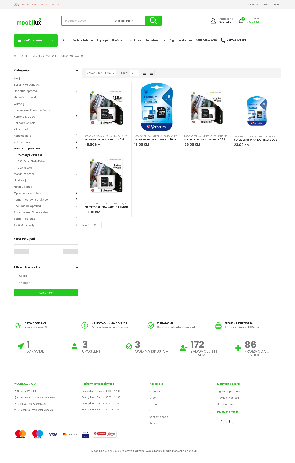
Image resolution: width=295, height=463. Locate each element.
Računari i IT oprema (27, 206)
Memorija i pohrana (113, 136)
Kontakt (154, 410)
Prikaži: (124, 73)
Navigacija (20, 180)
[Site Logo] (29, 21)
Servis (153, 423)
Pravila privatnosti (228, 398)
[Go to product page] (106, 107)
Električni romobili (25, 97)
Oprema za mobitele (27, 193)
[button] (144, 73)
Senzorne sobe (158, 417)
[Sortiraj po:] (101, 73)
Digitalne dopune (180, 40)
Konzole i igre (22, 136)
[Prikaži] (134, 73)
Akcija (17, 78)
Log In (276, 4)
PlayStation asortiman (126, 40)
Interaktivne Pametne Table (32, 110)
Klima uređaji (22, 129)
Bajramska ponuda (26, 85)
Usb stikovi (24, 168)
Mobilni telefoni (83, 40)
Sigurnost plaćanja (228, 391)
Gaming (19, 104)
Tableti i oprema (24, 219)
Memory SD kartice (30, 155)
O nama (154, 404)
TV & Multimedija (24, 225)
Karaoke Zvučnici (25, 123)
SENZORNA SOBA (206, 40)
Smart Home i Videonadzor (31, 212)
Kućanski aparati (25, 142)
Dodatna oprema (93, 136)
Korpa (265, 4)
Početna (154, 391)
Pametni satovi (155, 40)
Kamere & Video (24, 116)
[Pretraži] (153, 20)
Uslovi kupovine (226, 404)
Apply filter (46, 293)
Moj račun (253, 4)
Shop (65, 40)
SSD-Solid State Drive (31, 161)
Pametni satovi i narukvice (31, 199)
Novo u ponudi (23, 187)
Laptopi (102, 40)
